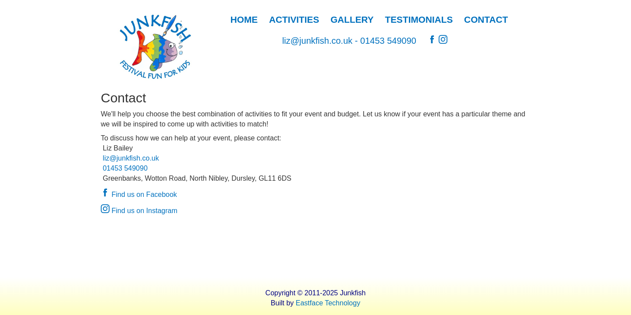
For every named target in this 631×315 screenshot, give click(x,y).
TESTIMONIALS (419, 19)
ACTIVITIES (294, 19)
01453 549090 (388, 41)
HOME (244, 19)
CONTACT (486, 19)
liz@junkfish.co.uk (317, 41)
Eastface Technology (328, 303)
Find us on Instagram (139, 210)
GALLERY (352, 19)
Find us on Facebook (139, 194)
